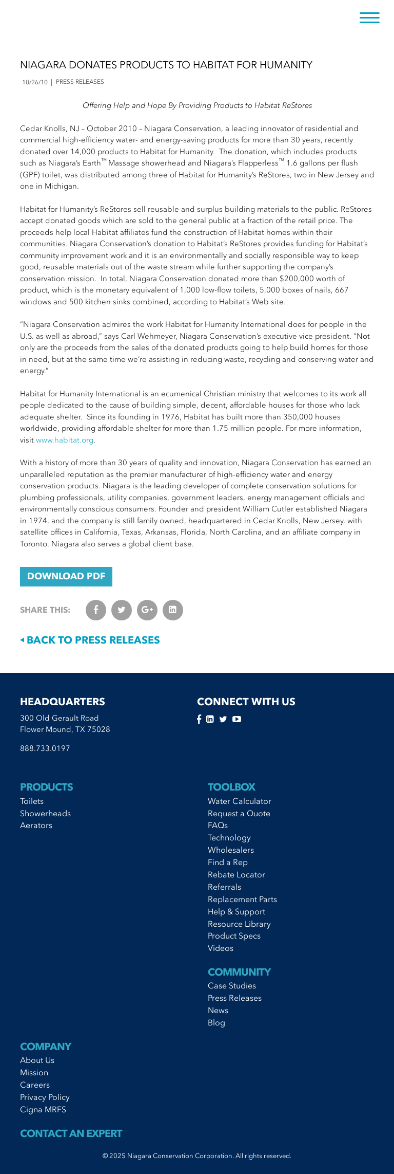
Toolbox (231, 787)
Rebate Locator (236, 874)
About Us (37, 1060)
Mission (34, 1072)
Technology (229, 837)
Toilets (32, 801)
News (218, 1010)
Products (46, 787)
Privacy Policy (45, 1097)
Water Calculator (239, 801)
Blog (216, 1022)
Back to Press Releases (90, 640)
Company (45, 1046)
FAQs (218, 825)
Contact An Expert (71, 1133)
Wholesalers (231, 850)
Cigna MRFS (43, 1109)
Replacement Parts (242, 899)
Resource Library (239, 924)
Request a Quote (239, 813)
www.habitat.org (64, 440)
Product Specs (234, 935)
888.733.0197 (45, 748)
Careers (35, 1084)
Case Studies (232, 985)
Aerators (36, 825)
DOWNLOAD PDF (66, 576)
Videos (220, 948)
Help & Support (236, 911)
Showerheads (45, 813)
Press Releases (235, 998)
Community (239, 972)
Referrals (224, 887)
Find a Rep (228, 862)
